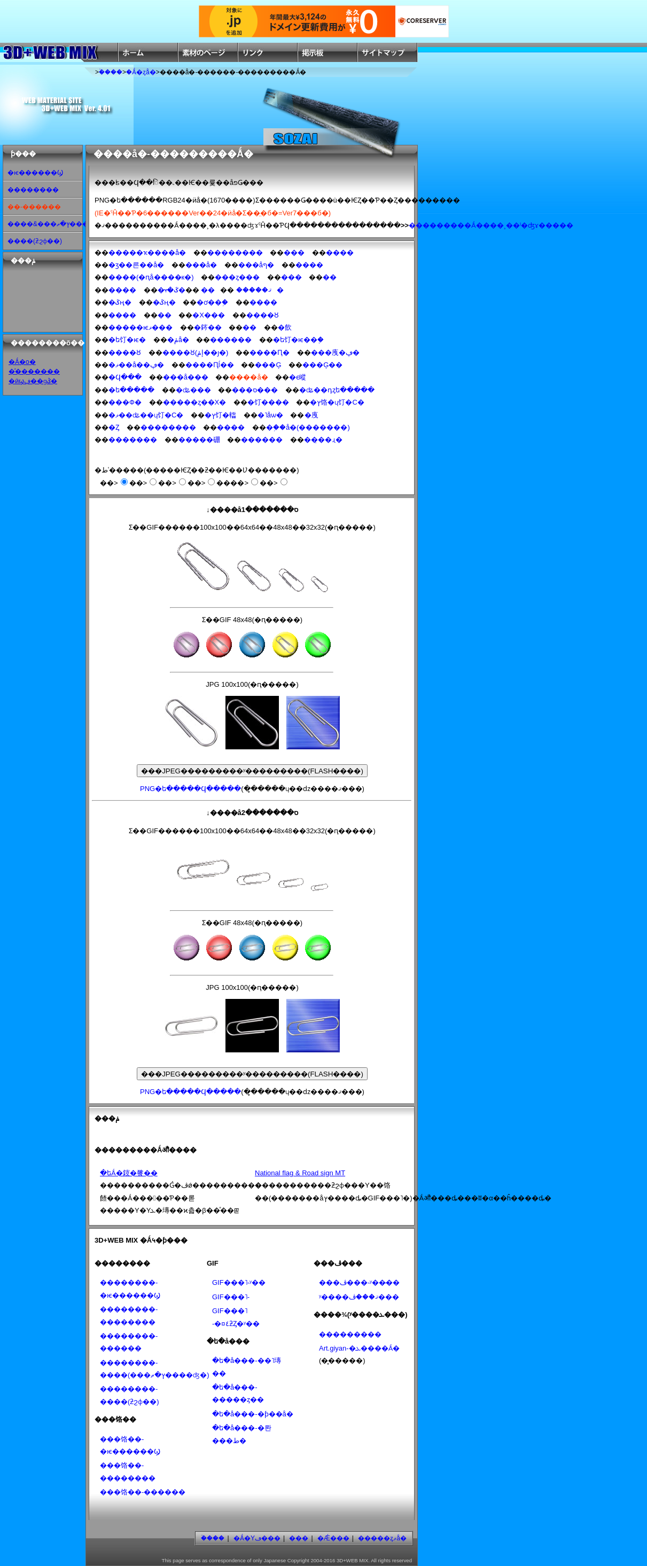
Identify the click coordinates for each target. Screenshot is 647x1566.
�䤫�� (208, 327)
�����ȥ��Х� (195, 402)
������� (132, 440)
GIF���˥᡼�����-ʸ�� (239, 1282)
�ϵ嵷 (297, 377)
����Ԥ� (270, 352)
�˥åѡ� (270, 415)
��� (294, 253)
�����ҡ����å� (147, 253)
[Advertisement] (38, 299)
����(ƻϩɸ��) (34, 241)
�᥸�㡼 (311, 415)
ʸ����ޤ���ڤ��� (359, 1297)
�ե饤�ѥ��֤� (298, 340)
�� (330, 277)
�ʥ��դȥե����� (337, 390)
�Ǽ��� (333, 1538)
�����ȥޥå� (382, 1538)
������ (231, 340)
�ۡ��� (110, 72)
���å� (201, 265)
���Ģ (268, 365)
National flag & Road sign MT (300, 1173)
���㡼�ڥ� (335, 352)
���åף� (256, 265)
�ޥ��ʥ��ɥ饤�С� (145, 415)
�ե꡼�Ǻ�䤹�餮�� (129, 1173)
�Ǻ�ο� (22, 362)
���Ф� (125, 402)
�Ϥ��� (125, 377)
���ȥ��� (237, 277)
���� (340, 253)
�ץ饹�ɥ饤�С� (337, 402)
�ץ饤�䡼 (220, 415)
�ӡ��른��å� (136, 265)
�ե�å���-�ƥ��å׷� (252, 1414)
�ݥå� (178, 340)
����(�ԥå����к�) (151, 277)
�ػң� (119, 302)
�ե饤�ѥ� (127, 340)
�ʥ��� (193, 390)
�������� (33, 189)
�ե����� (131, 390)
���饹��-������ (142, 1492)
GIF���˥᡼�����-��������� (231, 1297)
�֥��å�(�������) (308, 427)
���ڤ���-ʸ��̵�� (359, 1282)
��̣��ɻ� (323, 440)
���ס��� (255, 390)
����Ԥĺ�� (209, 365)
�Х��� (208, 315)
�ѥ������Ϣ (35, 172)
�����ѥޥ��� (140, 327)
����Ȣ (262, 315)
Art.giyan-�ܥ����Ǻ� (359, 1348)
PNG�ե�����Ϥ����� (190, 789)
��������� (350, 1334)
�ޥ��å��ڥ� (136, 365)
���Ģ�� (322, 365)
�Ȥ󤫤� (113, 427)
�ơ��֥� (212, 302)
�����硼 (199, 440)
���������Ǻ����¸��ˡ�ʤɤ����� (491, 225)
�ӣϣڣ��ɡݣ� (33, 381)
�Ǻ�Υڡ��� (256, 1538)
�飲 (285, 327)
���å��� (185, 377)
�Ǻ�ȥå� (141, 72)
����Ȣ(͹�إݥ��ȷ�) (195, 352)
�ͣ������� (34, 371)
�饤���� (268, 402)
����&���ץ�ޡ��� (48, 224)
